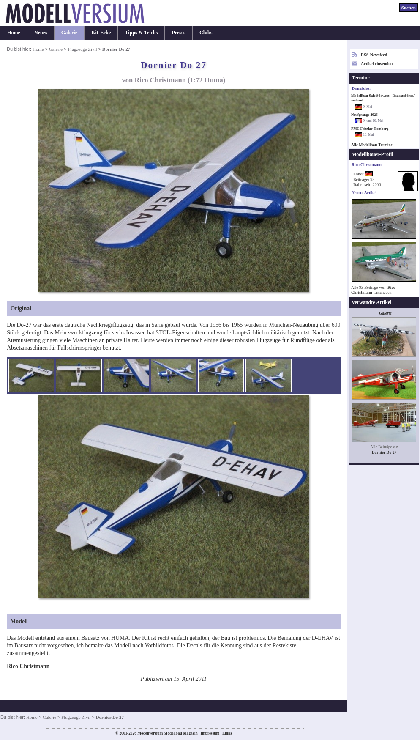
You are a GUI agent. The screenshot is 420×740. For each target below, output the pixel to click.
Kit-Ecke (101, 33)
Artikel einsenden (377, 63)
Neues (40, 33)
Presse (178, 33)
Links (227, 733)
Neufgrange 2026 (364, 114)
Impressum (209, 733)
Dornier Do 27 (384, 452)
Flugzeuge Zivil (82, 49)
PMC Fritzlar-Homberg (369, 128)
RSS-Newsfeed (374, 54)
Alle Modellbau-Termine (372, 145)
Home (13, 33)
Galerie (69, 33)
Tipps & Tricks (141, 33)
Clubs (205, 33)
